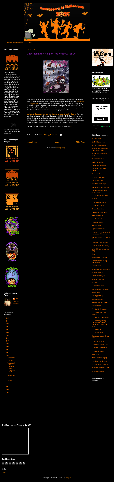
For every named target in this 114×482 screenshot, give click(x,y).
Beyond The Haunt (98, 159)
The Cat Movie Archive (99, 309)
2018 (8, 338)
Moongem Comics (98, 279)
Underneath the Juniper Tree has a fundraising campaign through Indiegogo (51, 114)
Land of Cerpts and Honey (100, 245)
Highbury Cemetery (98, 229)
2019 (8, 335)
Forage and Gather (98, 205)
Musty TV (95, 282)
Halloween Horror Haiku (99, 212)
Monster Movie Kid (98, 272)
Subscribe (101, 119)
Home (30, 43)
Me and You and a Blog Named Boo (99, 261)
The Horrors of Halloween (100, 317)
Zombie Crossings (98, 371)
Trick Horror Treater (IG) (100, 344)
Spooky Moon (96, 306)
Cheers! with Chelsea (99, 165)
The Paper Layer (97, 333)
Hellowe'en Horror (98, 222)
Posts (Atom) (60, 148)
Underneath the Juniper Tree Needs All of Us (51, 53)
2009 (8, 392)
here (71, 126)
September (11, 375)
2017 (8, 341)
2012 (8, 355)
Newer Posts (32, 142)
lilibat (93, 254)
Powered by (101, 127)
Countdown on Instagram (14, 43)
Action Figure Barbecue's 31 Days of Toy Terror (101, 149)
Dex (16, 299)
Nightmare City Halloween (100, 289)
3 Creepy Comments (50, 135)
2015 (8, 346)
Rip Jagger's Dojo (97, 296)
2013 (8, 352)
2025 (8, 318)
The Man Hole (96, 329)
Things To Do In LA (98, 341)
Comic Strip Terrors (98, 180)
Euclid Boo (95, 199)
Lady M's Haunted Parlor (100, 242)
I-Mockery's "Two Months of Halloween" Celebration (101, 233)
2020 (8, 332)
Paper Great (96, 292)
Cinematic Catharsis (98, 174)
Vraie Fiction (96, 354)
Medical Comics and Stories (101, 269)
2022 (8, 326)
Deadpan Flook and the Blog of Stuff (99, 191)
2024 (8, 321)
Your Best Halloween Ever (100, 368)
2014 (8, 349)
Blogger (68, 478)
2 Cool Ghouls (96, 138)
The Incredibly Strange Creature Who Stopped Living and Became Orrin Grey (100, 323)
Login (4, 472)
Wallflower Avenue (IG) (99, 358)
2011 (8, 386)
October (10, 360)
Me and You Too (97, 266)
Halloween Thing (97, 215)
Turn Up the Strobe (98, 351)
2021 (8, 329)
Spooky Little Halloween (99, 302)
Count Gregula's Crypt (99, 184)
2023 (8, 324)
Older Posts (80, 142)
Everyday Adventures (99, 202)
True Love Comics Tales (99, 348)
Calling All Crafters (98, 162)
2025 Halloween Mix (98, 142)
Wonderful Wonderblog (99, 361)
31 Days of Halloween (99, 145)
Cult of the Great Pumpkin (100, 187)
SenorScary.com (97, 299)
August (10, 380)
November (11, 358)
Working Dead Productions (100, 364)
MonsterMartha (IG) (98, 276)
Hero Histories (96, 225)
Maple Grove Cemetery (99, 257)
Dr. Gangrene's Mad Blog (100, 195)
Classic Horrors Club (98, 177)
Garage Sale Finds (98, 209)
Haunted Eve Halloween (100, 219)
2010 (8, 389)
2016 (8, 344)
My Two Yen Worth (98, 286)
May (9, 383)
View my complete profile (16, 303)
